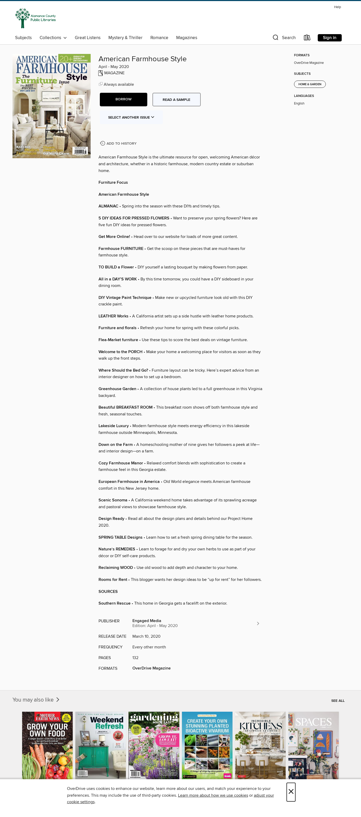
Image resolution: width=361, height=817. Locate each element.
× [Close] (291, 792)
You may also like (36, 700)
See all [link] (338, 700)
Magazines (186, 38)
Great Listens (88, 38)
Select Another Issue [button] (131, 117)
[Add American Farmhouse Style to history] (119, 143)
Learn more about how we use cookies (213, 795)
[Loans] (307, 39)
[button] (283, 39)
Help (337, 7)
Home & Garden (309, 84)
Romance (159, 38)
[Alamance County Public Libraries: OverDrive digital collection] (35, 18)
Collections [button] (53, 38)
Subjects (23, 38)
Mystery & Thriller (125, 38)
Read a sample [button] (176, 99)
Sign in (329, 38)
